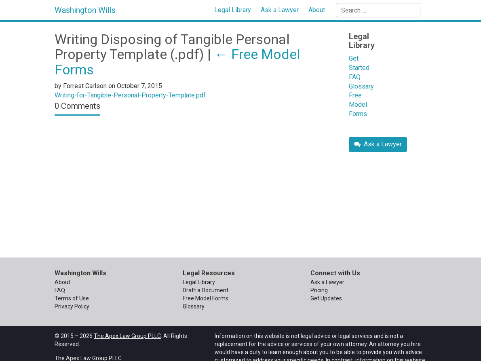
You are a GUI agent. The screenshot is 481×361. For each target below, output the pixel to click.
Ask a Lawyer (280, 10)
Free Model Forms (358, 104)
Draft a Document (205, 290)
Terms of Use (72, 298)
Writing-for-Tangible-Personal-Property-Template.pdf (130, 95)
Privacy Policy (72, 306)
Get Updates (326, 298)
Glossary (361, 86)
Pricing (319, 290)
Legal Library (232, 10)
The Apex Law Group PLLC (127, 336)
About (316, 10)
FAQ (355, 77)
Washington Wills (85, 10)
